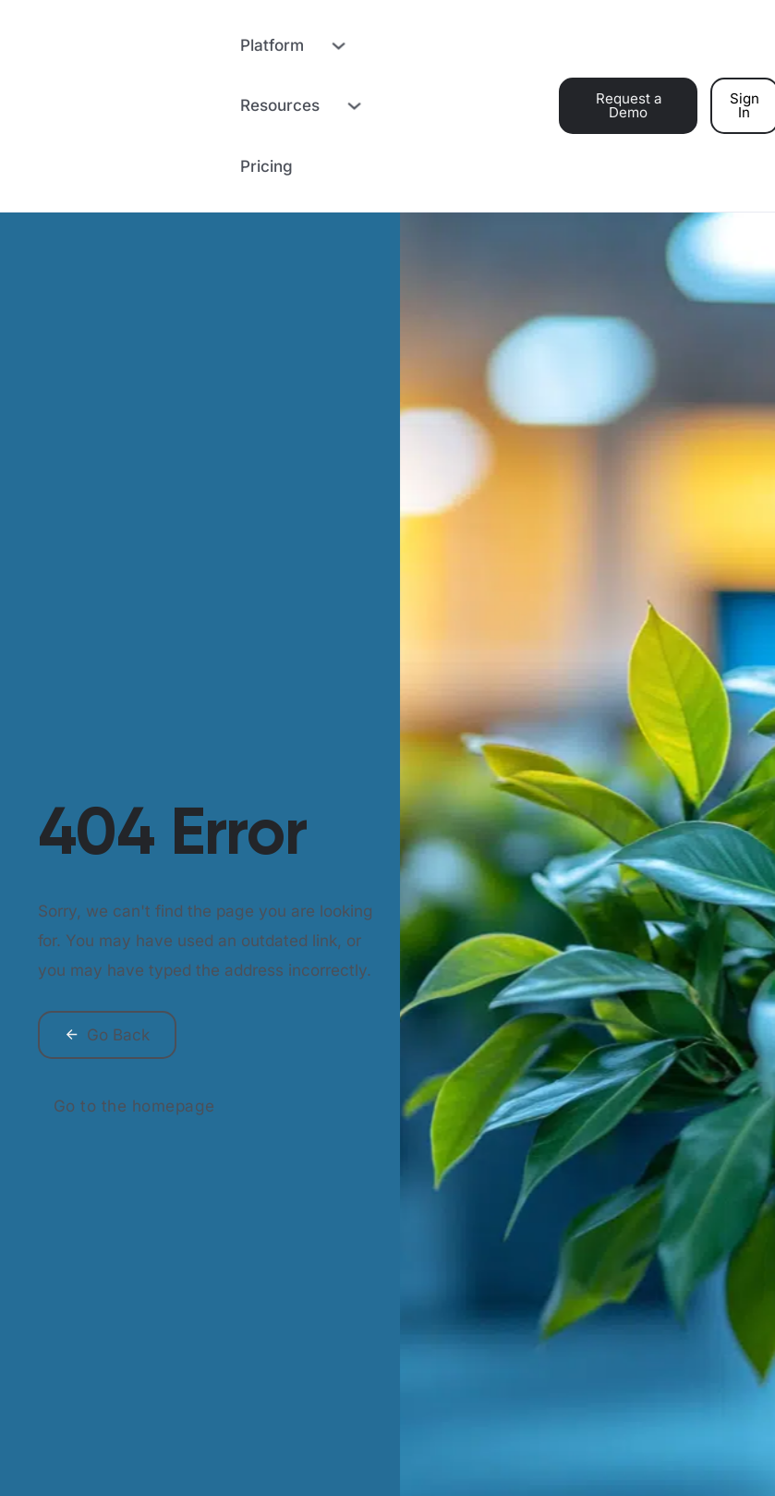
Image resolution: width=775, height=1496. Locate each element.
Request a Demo (628, 105)
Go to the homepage (134, 1105)
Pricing (266, 166)
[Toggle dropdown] (336, 45)
